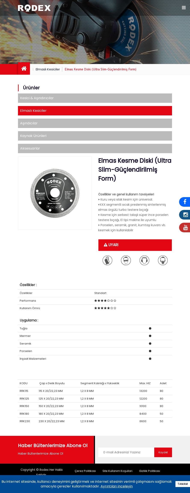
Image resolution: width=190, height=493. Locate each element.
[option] (55, 193)
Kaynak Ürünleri (33, 135)
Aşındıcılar (29, 123)
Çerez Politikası (85, 471)
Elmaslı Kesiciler (48, 69)
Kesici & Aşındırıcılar (37, 98)
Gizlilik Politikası (149, 471)
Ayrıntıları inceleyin (117, 486)
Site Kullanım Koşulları (117, 471)
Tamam (183, 484)
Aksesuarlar (30, 148)
